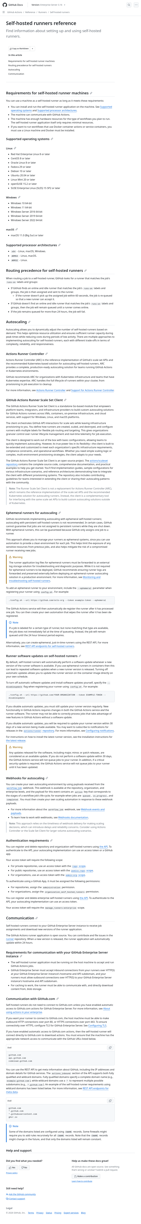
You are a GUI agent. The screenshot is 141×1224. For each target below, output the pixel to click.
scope (78, 866)
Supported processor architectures (57, 110)
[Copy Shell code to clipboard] (110, 1048)
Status (49, 1212)
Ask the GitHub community (21, 1194)
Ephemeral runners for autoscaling (33, 513)
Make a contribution (86, 1176)
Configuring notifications (100, 730)
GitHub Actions (14, 12)
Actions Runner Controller (27, 354)
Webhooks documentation (73, 817)
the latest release (15, 740)
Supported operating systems (29, 139)
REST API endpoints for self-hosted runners (49, 646)
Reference (30, 12)
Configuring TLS (97, 1025)
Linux (11, 148)
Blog (83, 1212)
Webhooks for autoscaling (27, 778)
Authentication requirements (29, 840)
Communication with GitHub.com (32, 999)
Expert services (71, 1212)
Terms (31, 1212)
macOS (12, 229)
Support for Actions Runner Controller (92, 390)
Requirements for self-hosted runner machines (49, 92)
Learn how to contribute (82, 1181)
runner (10, 939)
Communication (22, 917)
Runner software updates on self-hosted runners (43, 656)
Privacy (39, 1212)
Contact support (15, 1198)
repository (38, 730)
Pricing (57, 1212)
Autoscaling (18, 321)
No (24, 1167)
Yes (12, 1167)
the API (103, 846)
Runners (42, 12)
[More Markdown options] (32, 48)
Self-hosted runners (60, 12)
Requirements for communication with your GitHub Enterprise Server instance (57, 954)
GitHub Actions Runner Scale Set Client (36, 400)
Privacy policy (12, 1173)
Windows (13, 197)
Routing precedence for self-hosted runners (46, 270)
